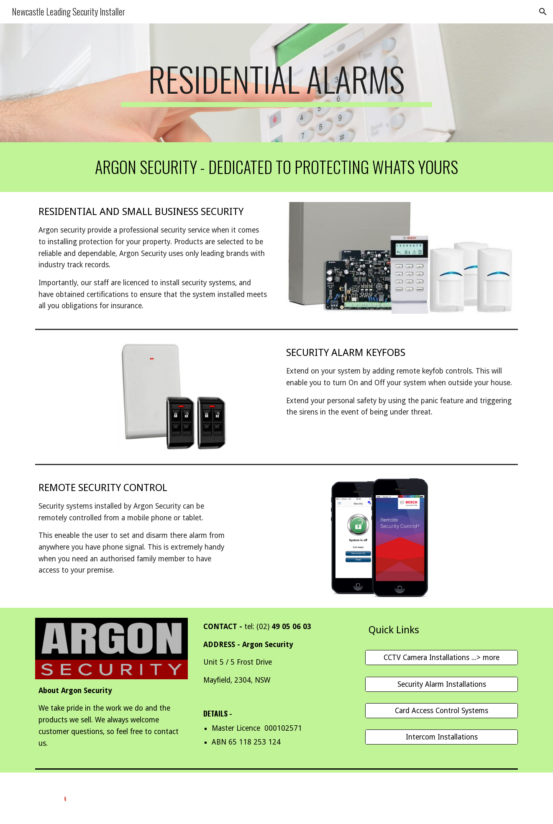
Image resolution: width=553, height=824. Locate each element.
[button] (543, 12)
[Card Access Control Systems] (441, 711)
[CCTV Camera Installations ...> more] (441, 658)
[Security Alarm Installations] (441, 684)
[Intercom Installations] (441, 737)
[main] (276, 82)
